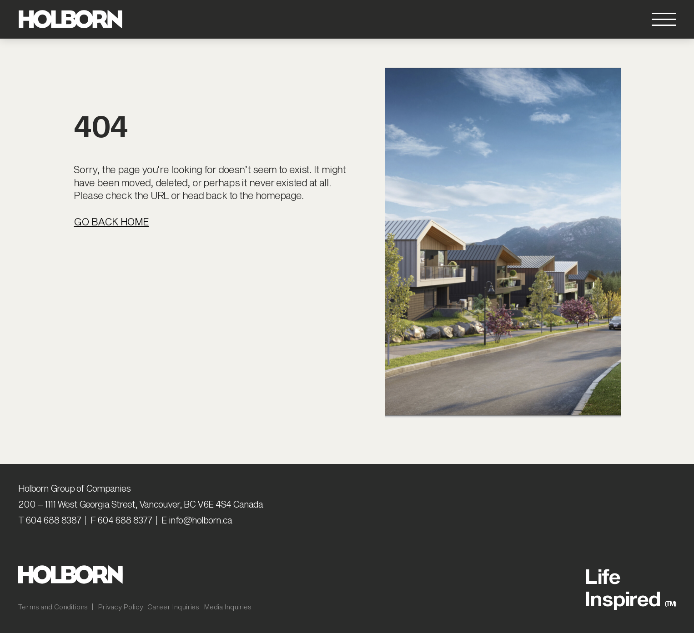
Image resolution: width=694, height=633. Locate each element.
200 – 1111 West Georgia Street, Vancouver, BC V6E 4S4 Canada (140, 503)
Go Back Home (111, 221)
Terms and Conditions (53, 607)
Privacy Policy (120, 607)
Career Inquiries (173, 607)
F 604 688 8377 (121, 519)
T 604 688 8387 (49, 519)
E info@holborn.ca (196, 519)
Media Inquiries (227, 607)
